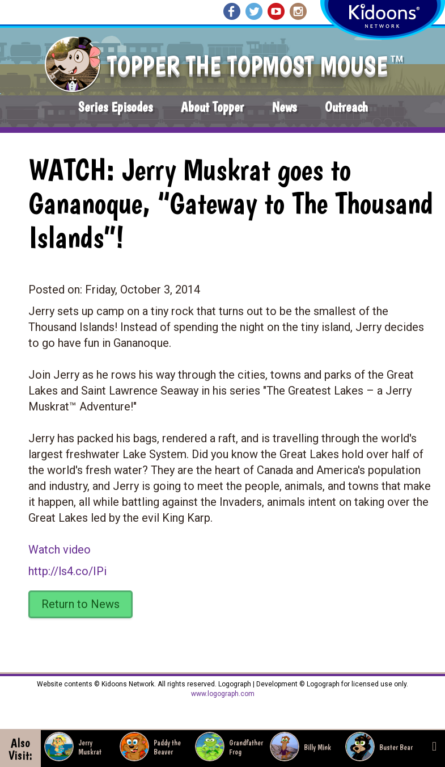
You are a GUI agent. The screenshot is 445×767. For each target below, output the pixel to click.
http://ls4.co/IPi (67, 571)
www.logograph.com (223, 694)
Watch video (59, 549)
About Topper (212, 107)
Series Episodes (115, 107)
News (284, 107)
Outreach (346, 107)
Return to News (80, 604)
